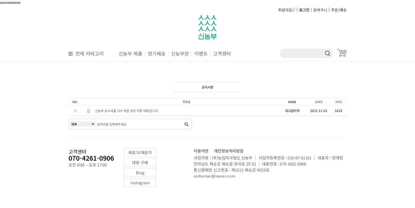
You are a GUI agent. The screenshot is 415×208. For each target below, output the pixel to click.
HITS (339, 102)
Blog (140, 172)
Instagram (140, 182)
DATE (318, 102)
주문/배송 (338, 9)
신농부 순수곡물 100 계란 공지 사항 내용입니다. (127, 110)
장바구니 (320, 9)
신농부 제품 (130, 53)
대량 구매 (140, 162)
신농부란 (180, 53)
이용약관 (201, 151)
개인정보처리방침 (228, 151)
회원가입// (286, 9)
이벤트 (201, 53)
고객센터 (222, 53)
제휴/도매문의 (140, 152)
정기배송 (157, 53)
